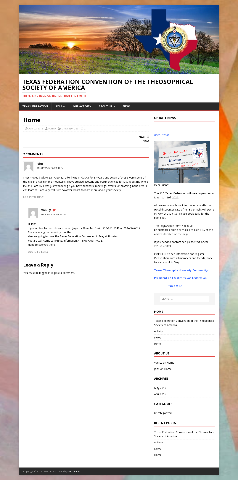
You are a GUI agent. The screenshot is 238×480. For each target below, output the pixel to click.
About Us (105, 106)
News (157, 337)
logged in (44, 272)
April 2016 (160, 394)
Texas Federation (35, 106)
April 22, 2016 (35, 128)
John (39, 164)
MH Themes (73, 471)
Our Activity (82, 106)
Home (158, 343)
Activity (158, 331)
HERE (163, 254)
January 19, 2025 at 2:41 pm (49, 168)
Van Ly (52, 128)
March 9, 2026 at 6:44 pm (53, 214)
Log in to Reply (33, 197)
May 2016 (160, 388)
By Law (60, 106)
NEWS (127, 106)
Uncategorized (70, 128)
